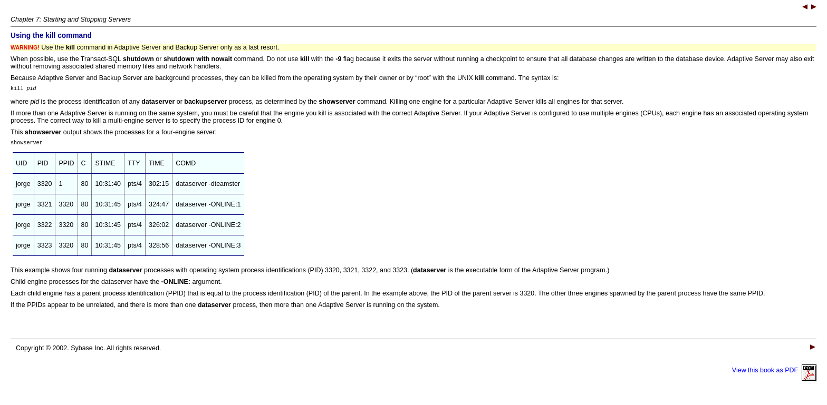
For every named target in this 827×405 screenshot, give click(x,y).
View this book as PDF (774, 373)
